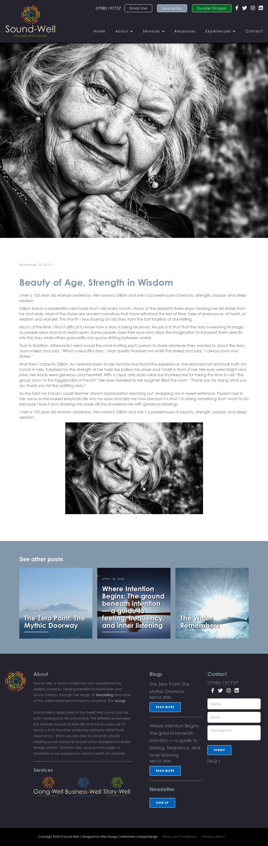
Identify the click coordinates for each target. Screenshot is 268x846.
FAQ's (213, 761)
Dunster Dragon (211, 8)
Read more (165, 707)
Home (100, 31)
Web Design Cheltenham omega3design (129, 836)
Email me (138, 8)
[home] (30, 21)
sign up (162, 803)
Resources (185, 31)
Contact (254, 31)
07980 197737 (108, 8)
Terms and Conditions (180, 836)
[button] (124, 31)
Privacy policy (213, 836)
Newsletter (172, 8)
